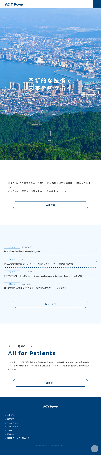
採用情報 (11, 434)
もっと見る (50, 304)
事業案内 (50, 382)
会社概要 (50, 205)
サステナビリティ (14, 423)
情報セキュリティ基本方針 (18, 438)
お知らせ (11, 430)
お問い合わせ (12, 426)
